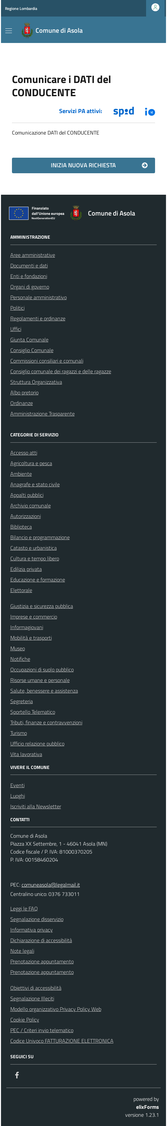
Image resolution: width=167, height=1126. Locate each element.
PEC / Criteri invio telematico (41, 1030)
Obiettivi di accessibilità (35, 988)
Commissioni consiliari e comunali (46, 361)
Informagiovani (26, 627)
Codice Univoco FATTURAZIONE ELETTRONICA (62, 1041)
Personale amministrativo (38, 297)
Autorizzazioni (25, 516)
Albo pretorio (24, 392)
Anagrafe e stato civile (35, 484)
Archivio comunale (30, 505)
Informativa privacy (31, 930)
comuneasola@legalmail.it (51, 885)
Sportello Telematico (32, 712)
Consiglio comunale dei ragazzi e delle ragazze (60, 371)
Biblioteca (21, 527)
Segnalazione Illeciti (32, 998)
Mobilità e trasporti (31, 638)
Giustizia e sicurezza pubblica (41, 606)
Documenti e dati (29, 265)
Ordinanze (21, 403)
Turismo (18, 733)
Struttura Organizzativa (36, 382)
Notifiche (20, 659)
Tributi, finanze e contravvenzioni (46, 722)
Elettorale (21, 590)
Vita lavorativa (26, 754)
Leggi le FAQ (24, 908)
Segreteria (21, 701)
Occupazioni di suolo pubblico (42, 669)
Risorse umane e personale (40, 680)
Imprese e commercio (33, 617)
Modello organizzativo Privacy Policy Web (55, 1009)
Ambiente (21, 474)
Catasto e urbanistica (33, 548)
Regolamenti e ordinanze (37, 318)
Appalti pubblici (26, 495)
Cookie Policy (24, 1020)
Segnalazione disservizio (36, 919)
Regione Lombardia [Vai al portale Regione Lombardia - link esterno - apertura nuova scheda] (21, 8)
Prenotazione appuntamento (42, 961)
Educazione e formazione (37, 579)
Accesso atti (23, 453)
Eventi (17, 785)
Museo (17, 648)
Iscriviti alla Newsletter (35, 806)
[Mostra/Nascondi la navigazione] (9, 31)
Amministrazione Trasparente (42, 414)
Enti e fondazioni (28, 276)
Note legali (22, 951)
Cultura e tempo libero (34, 558)
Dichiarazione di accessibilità (41, 940)
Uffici (15, 329)
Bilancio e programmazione (40, 537)
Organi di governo (29, 287)
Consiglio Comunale (31, 350)
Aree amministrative (32, 255)
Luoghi (17, 796)
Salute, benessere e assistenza (44, 691)
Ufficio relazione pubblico (37, 743)
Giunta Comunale (29, 339)
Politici (17, 308)
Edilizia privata (26, 569)
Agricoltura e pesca (31, 463)
